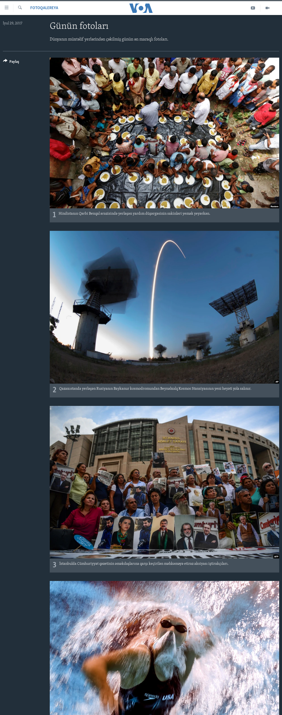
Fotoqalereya (44, 8)
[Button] (11, 62)
